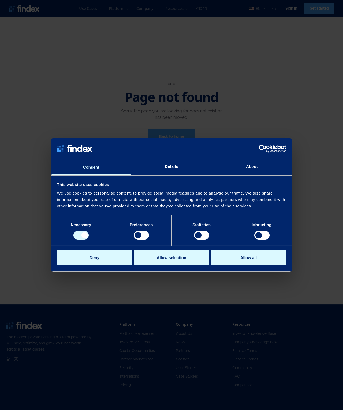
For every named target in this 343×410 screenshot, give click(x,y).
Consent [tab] (91, 167)
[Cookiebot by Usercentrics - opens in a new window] (262, 149)
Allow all (248, 257)
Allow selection (172, 257)
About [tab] (252, 166)
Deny (94, 257)
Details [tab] (171, 166)
